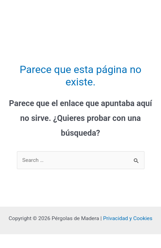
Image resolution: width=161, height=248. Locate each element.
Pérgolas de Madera (35, 13)
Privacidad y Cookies (127, 218)
